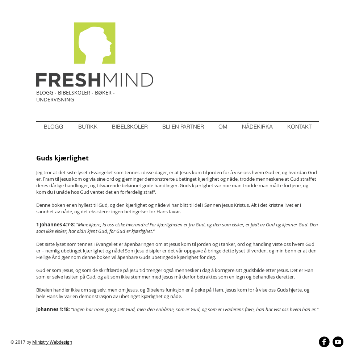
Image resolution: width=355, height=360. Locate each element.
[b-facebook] (324, 341)
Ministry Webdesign (52, 342)
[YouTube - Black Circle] (338, 341)
